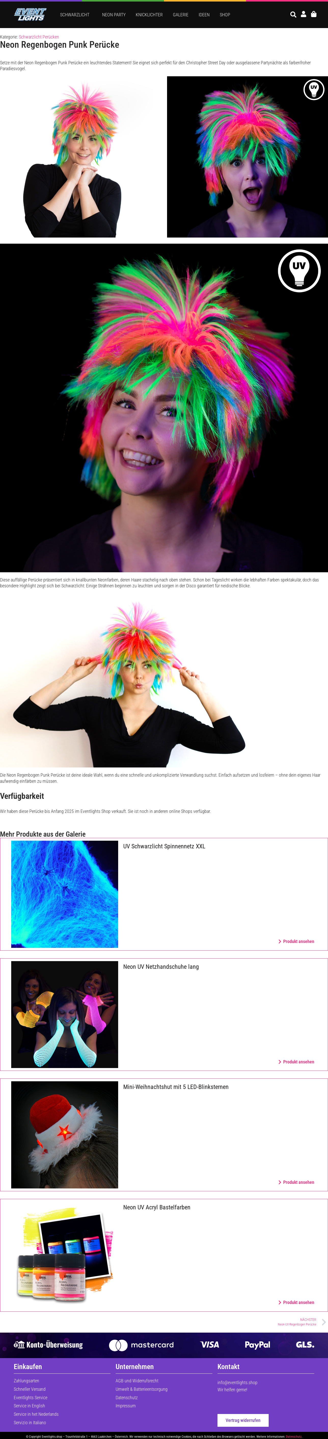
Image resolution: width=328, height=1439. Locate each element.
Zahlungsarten (26, 1380)
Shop (225, 14)
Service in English (29, 1405)
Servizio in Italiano (30, 1422)
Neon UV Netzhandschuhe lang (161, 966)
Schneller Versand (30, 1389)
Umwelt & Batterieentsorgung (142, 1389)
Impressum (126, 1405)
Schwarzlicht (76, 14)
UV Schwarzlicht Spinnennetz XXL (164, 846)
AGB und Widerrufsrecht (137, 1380)
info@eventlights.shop (237, 1382)
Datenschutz (127, 1397)
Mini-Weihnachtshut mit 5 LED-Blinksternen (176, 1086)
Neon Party (114, 14)
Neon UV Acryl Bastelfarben (156, 1207)
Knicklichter (149, 14)
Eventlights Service (30, 1397)
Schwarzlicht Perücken (39, 37)
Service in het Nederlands (36, 1414)
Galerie (180, 14)
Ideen (204, 14)
